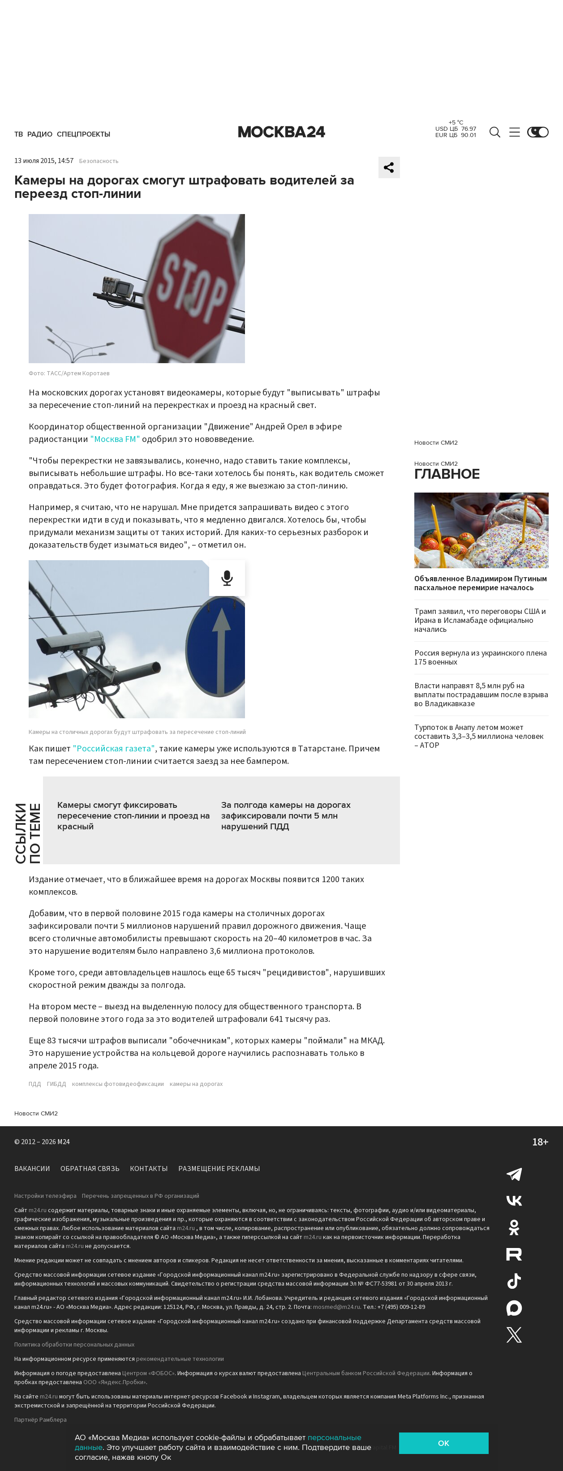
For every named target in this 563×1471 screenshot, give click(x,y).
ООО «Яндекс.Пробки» (114, 1382)
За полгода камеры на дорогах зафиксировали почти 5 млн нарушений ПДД (286, 816)
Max (514, 1308)
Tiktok (514, 1281)
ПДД (35, 1084)
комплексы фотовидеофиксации (118, 1084)
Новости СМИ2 (36, 1113)
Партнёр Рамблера (40, 1419)
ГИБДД (56, 1084)
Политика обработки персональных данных (74, 1344)
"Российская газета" (114, 748)
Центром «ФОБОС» (148, 1373)
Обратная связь (90, 1169)
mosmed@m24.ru (336, 1307)
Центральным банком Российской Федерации (366, 1373)
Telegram (514, 1174)
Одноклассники (514, 1227)
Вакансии (32, 1169)
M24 (63, 1142)
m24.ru (38, 1210)
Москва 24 (282, 132)
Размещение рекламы (219, 1169)
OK (443, 1443)
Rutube (514, 1254)
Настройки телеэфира (45, 1196)
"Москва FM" (115, 439)
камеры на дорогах (196, 1084)
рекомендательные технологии (180, 1359)
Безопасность (99, 161)
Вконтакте (514, 1200)
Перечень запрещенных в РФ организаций (140, 1196)
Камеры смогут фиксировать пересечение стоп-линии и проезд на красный (133, 816)
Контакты (149, 1169)
